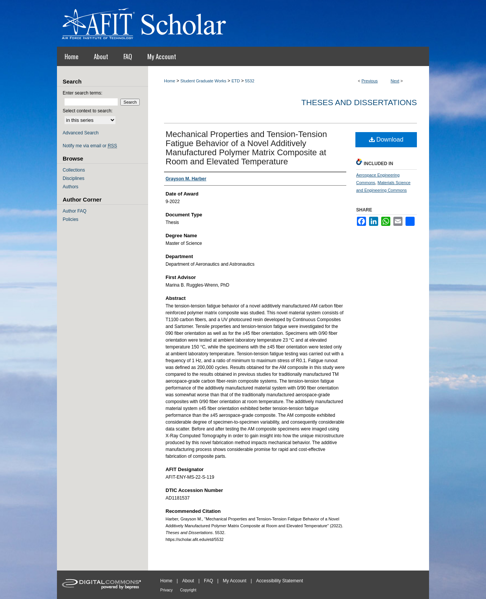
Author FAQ (75, 211)
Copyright (188, 590)
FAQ (208, 580)
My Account (234, 580)
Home (169, 81)
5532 (249, 81)
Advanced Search (81, 133)
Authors (70, 186)
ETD (236, 81)
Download (386, 139)
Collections (74, 170)
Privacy (166, 590)
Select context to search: (87, 110)
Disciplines (73, 178)
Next (395, 81)
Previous (369, 81)
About (188, 580)
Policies (70, 219)
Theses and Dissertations (359, 102)
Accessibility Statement (279, 580)
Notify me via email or (90, 145)
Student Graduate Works (203, 81)
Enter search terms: (83, 93)
